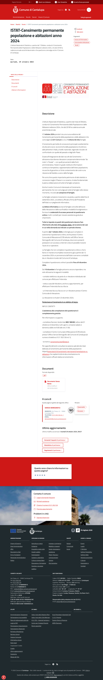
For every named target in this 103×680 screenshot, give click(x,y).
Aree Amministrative (16, 546)
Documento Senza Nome (53, 382)
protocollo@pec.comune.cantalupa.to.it (25, 589)
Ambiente (34, 546)
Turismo (51, 560)
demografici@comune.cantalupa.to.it (55, 419)
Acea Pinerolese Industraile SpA (61, 615)
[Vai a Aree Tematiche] (61, 2)
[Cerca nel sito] (89, 10)
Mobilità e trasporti (54, 546)
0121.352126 (17, 580)
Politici (12, 560)
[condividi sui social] (78, 29)
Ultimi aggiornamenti (16, 651)
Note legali (13, 643)
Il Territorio (84, 549)
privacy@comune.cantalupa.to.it (65, 601)
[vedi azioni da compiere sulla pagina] (78, 31)
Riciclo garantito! (36, 626)
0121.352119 (17, 582)
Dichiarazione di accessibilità (18, 617)
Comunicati (70, 546)
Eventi (82, 543)
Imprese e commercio (55, 543)
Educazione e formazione (39, 563)
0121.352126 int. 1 (58, 415)
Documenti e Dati (15, 552)
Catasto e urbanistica (38, 558)
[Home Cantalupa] (29, 9)
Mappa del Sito (14, 657)
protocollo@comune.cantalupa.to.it (24, 591)
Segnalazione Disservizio (17, 629)
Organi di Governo (15, 543)
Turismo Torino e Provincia (59, 620)
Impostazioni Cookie (16, 646)
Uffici (11, 549)
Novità (18, 24)
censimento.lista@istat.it (59, 341)
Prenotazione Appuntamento (18, 626)
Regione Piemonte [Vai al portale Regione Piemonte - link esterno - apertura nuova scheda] (16, 2)
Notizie (69, 543)
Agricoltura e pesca (37, 543)
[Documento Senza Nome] (45, 381)
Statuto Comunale (15, 637)
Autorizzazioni (36, 555)
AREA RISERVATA (50, 677)
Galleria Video (85, 555)
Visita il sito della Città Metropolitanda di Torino (45, 617)
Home (12, 24)
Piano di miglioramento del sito (19, 620)
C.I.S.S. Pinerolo (56, 617)
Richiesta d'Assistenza (16, 632)
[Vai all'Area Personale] (80, 2)
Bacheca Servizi (15, 634)
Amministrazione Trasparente (18, 615)
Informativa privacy (16, 640)
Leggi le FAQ (14, 623)
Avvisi (24, 24)
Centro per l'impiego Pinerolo (40, 623)
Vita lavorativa (53, 563)
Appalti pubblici (36, 552)
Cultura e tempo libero (38, 560)
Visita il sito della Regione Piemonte (42, 615)
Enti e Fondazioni (15, 555)
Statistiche (13, 654)
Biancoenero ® (58, 675)
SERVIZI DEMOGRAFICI (52, 408)
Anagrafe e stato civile (38, 549)
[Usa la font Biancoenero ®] (43, 2)
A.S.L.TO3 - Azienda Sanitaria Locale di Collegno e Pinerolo (49, 620)
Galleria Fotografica (86, 552)
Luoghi (82, 546)
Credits (12, 648)
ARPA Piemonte (57, 623)
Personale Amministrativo (18, 558)
